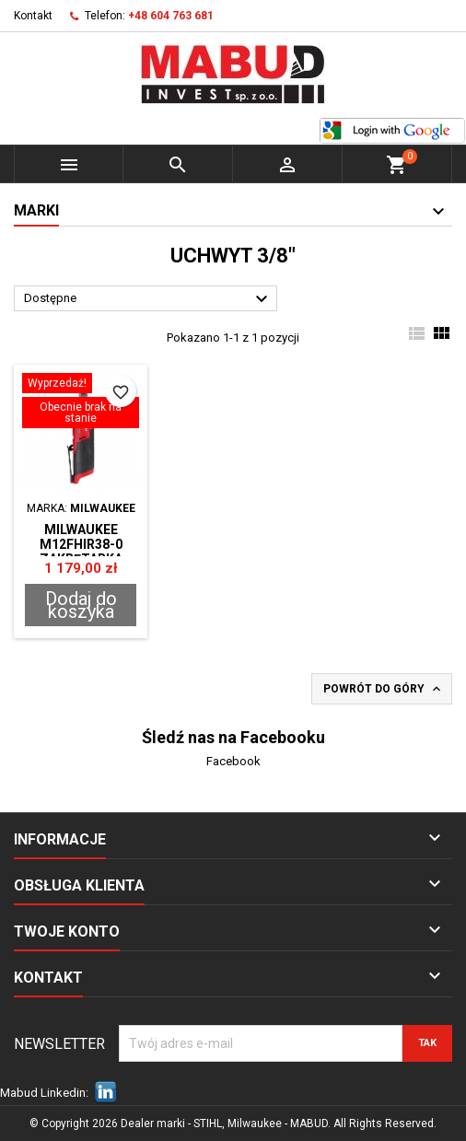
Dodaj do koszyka (81, 605)
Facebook (233, 761)
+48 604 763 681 (171, 15)
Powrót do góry (383, 688)
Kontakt (33, 15)
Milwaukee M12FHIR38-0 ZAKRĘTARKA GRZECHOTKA (80, 551)
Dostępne (148, 299)
